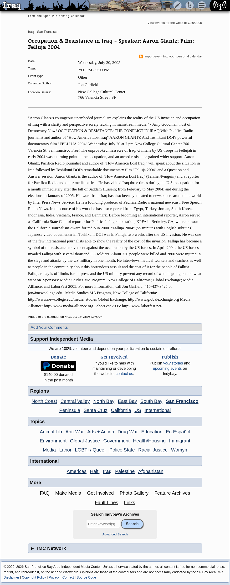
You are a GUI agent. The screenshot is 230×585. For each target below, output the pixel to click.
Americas (77, 471)
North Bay (103, 401)
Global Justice (85, 440)
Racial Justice (153, 449)
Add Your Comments (49, 327)
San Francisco (47, 32)
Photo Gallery (134, 493)
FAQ (44, 493)
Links (129, 502)
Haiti (94, 471)
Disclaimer (11, 577)
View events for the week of (175, 23)
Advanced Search (115, 534)
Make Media (68, 493)
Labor (65, 449)
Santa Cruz (95, 410)
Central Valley (75, 401)
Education (152, 431)
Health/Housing (149, 440)
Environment (53, 440)
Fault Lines (106, 502)
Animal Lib (51, 431)
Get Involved (100, 493)
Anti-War (75, 431)
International (157, 410)
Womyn (179, 449)
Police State (122, 449)
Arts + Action (100, 431)
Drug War (128, 431)
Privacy (54, 577)
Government (116, 440)
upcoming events (167, 368)
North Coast (44, 401)
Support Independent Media (61, 339)
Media (49, 449)
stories (173, 363)
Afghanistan (151, 471)
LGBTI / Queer (90, 449)
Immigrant (179, 440)
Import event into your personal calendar (170, 56)
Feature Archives (172, 493)
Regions (39, 391)
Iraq (31, 32)
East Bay (127, 401)
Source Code (86, 577)
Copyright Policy (34, 577)
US (137, 410)
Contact (68, 577)
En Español (178, 431)
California (121, 410)
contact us (124, 374)
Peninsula (69, 410)
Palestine (125, 471)
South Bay (151, 401)
